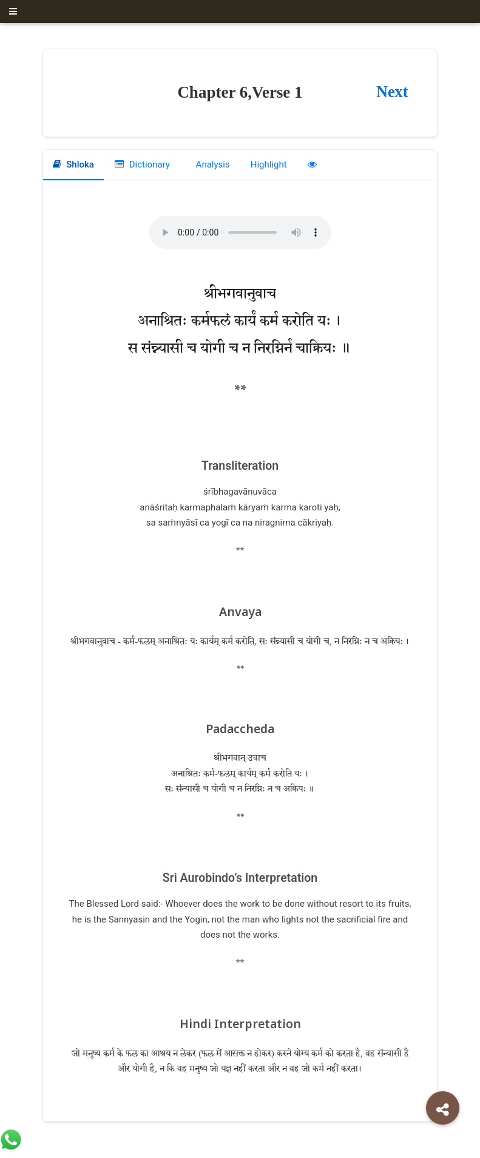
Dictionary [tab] (142, 164)
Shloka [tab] (73, 164)
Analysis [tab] (212, 164)
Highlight (269, 164)
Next (392, 92)
